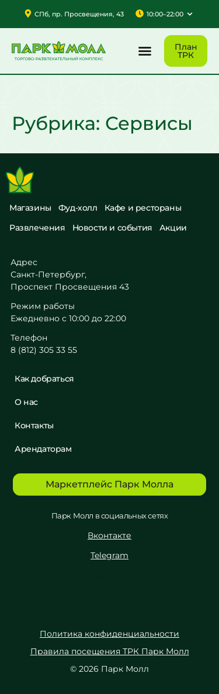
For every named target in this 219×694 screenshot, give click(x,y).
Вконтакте (109, 535)
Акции (173, 227)
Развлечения (37, 227)
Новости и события (112, 227)
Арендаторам (43, 449)
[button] (145, 51)
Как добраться (44, 378)
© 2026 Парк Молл (109, 669)
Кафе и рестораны (143, 207)
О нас (26, 402)
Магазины (30, 207)
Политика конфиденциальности (109, 633)
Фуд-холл (78, 207)
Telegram (109, 555)
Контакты (34, 425)
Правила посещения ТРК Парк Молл (109, 651)
